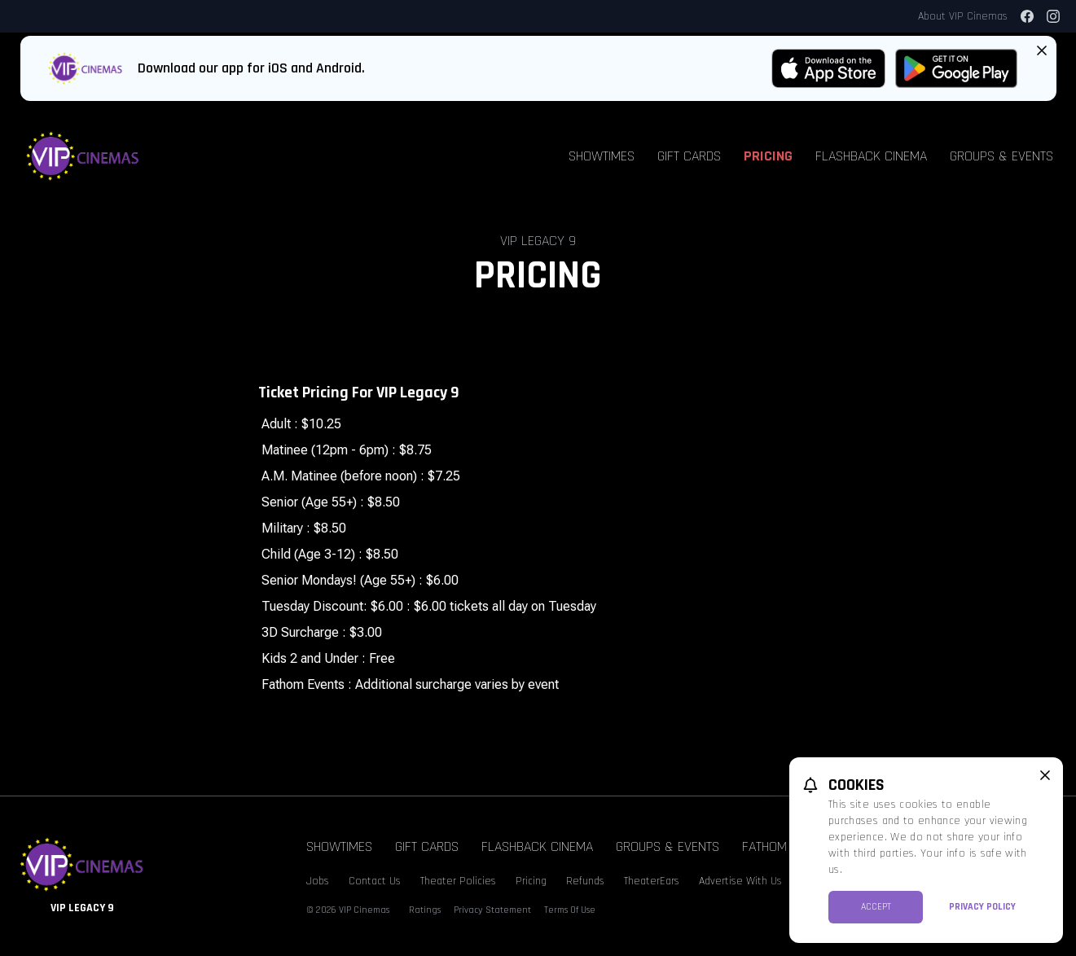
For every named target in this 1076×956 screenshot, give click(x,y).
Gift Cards (689, 156)
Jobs (317, 881)
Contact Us (375, 881)
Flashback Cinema (871, 156)
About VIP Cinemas (963, 16)
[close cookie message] (1045, 775)
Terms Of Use (569, 910)
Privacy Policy (982, 907)
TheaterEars (651, 881)
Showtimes (602, 156)
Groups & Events (1001, 156)
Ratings (425, 910)
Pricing (768, 156)
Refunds (585, 881)
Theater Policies (458, 881)
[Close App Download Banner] (1042, 50)
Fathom (764, 846)
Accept (876, 907)
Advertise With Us (740, 881)
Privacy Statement (492, 910)
